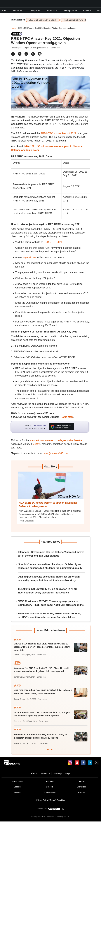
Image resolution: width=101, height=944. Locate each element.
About (34, 773)
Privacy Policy (42, 800)
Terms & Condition (56, 800)
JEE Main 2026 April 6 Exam (42, 20)
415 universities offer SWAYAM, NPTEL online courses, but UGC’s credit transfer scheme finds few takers (49, 615)
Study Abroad (50, 792)
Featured (50, 781)
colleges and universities (70, 440)
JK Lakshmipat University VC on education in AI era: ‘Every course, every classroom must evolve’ (48, 591)
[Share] (13, 54)
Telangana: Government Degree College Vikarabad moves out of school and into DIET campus (51, 554)
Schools (52, 10)
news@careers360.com (55, 453)
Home (13, 28)
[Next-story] (50, 488)
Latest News (17, 781)
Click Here (67, 417)
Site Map (57, 773)
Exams (17, 10)
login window (30, 257)
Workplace (70, 10)
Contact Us (45, 773)
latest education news (41, 440)
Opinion (87, 10)
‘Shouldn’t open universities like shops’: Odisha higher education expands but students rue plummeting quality (50, 566)
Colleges (34, 10)
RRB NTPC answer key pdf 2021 (58, 133)
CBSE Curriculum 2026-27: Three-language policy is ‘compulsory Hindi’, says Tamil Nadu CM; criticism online (51, 603)
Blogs (67, 773)
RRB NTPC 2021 (53, 242)
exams (36, 444)
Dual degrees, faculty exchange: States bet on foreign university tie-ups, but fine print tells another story (49, 578)
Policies (81, 792)
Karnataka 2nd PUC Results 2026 (80, 20)
